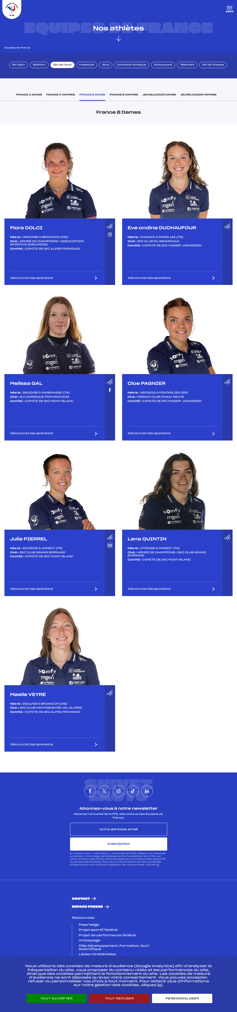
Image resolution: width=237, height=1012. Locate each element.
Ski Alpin (18, 65)
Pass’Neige (89, 925)
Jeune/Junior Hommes (198, 95)
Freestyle (86, 65)
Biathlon (39, 65)
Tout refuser (119, 998)
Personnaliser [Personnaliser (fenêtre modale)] (182, 998)
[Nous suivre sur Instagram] (118, 791)
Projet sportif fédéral (98, 930)
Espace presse (87, 906)
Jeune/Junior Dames (159, 95)
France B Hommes (124, 95)
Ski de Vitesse (213, 65)
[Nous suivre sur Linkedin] (147, 791)
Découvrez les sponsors (54, 278)
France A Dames (29, 95)
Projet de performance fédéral (107, 935)
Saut (105, 65)
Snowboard (163, 65)
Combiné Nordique (131, 65)
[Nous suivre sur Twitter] (104, 791)
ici (157, 865)
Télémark (187, 65)
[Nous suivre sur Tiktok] (133, 791)
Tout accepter (56, 998)
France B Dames (92, 95)
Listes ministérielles (97, 954)
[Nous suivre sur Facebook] (90, 791)
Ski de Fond (62, 65)
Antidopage (89, 940)
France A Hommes (60, 95)
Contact (81, 898)
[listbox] (59, 178)
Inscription (118, 843)
